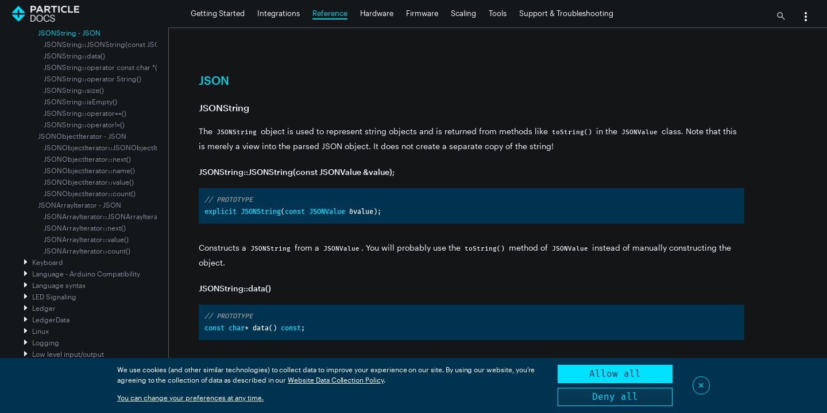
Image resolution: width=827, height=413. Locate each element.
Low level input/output (68, 354)
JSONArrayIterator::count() (87, 251)
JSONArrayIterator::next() (85, 228)
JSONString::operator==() (85, 113)
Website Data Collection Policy (336, 380)
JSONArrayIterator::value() (86, 239)
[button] (806, 18)
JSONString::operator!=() (84, 124)
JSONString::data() (74, 56)
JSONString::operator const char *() (102, 67)
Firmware (422, 13)
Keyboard (47, 262)
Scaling (463, 13)
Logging (45, 342)
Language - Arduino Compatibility (86, 274)
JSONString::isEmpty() (80, 102)
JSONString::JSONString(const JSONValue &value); (127, 44)
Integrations (278, 13)
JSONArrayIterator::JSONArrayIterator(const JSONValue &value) (147, 216)
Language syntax (59, 285)
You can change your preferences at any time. (190, 397)
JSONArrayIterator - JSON (79, 205)
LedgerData (50, 319)
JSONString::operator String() (92, 79)
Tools (498, 13)
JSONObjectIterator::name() (89, 170)
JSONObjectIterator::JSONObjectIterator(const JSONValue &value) (152, 147)
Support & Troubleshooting (566, 13)
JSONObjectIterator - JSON (82, 136)
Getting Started (218, 13)
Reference (329, 13)
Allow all (615, 373)
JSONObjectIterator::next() (87, 159)
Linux (40, 331)
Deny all (615, 396)
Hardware (376, 13)
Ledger (44, 308)
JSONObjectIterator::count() (90, 193)
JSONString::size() (74, 90)
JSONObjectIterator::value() (89, 182)
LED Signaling (54, 297)
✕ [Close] (701, 385)
